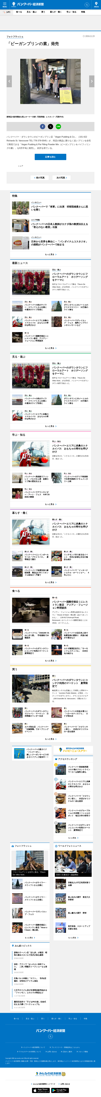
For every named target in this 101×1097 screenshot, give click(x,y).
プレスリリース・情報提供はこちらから (65, 1047)
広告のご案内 (67, 1052)
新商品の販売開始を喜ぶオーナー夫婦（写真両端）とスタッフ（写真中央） (36, 117)
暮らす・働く (56, 12)
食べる (19, 12)
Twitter (87, 5)
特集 (83, 12)
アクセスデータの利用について (30, 1052)
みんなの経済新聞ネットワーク (50, 1074)
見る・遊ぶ (32, 12)
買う (43, 12)
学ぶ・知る (71, 12)
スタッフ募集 (83, 1052)
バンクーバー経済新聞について (34, 1047)
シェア (20, 166)
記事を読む (50, 157)
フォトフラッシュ (15, 37)
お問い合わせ (52, 1052)
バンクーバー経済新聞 (28, 4)
